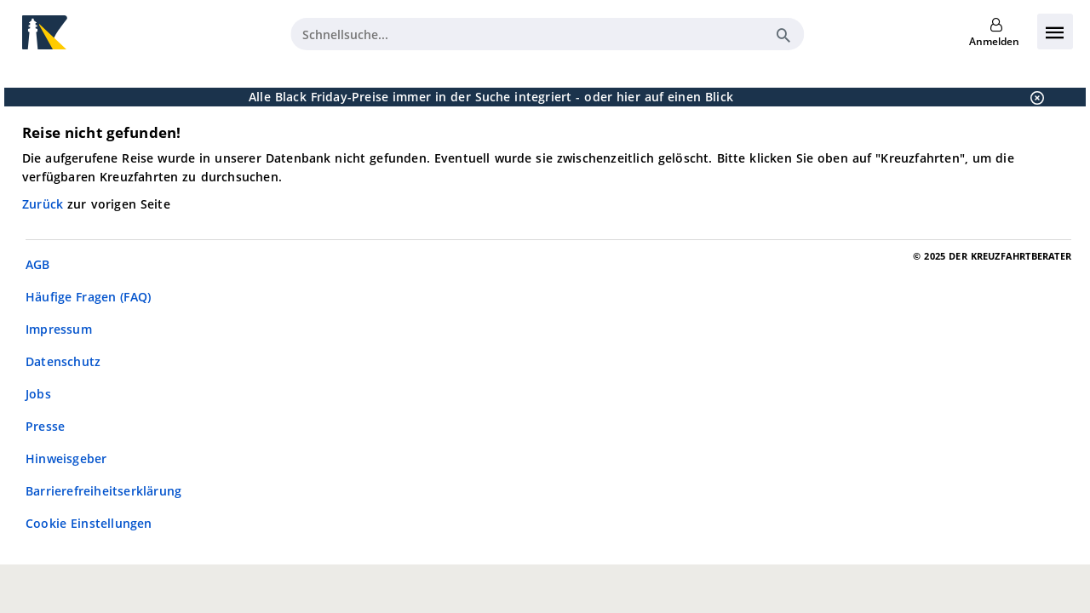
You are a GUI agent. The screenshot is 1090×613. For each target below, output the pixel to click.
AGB (38, 264)
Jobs (38, 394)
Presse (45, 426)
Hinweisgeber (66, 458)
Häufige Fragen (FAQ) (88, 297)
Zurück (44, 204)
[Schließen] (1032, 97)
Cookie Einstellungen (89, 523)
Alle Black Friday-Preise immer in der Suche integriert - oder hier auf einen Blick (491, 97)
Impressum (59, 329)
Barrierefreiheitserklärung (103, 491)
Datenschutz (63, 361)
